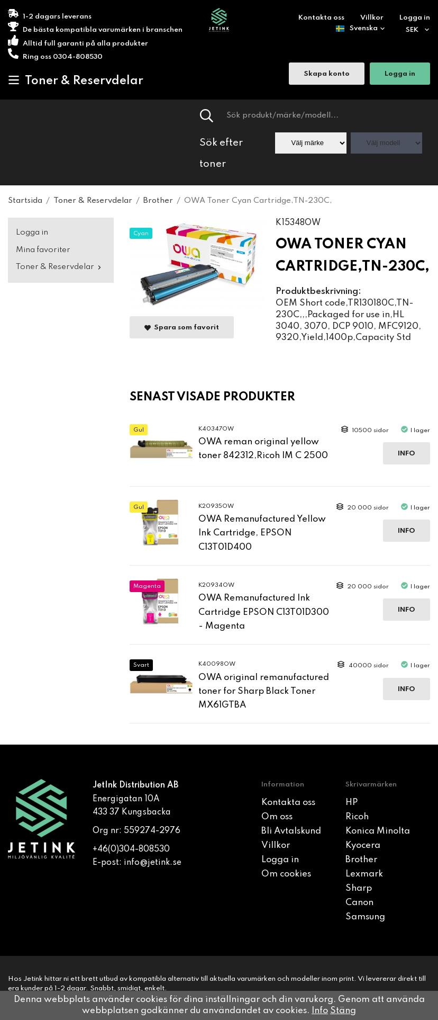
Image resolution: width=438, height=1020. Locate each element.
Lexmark (364, 874)
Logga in (414, 17)
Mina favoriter (43, 250)
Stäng (343, 1010)
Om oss (277, 816)
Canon (359, 902)
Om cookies (286, 874)
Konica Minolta (377, 831)
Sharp (358, 888)
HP (351, 802)
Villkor (372, 17)
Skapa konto (327, 73)
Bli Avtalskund (291, 831)
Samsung (365, 916)
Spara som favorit (181, 327)
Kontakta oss (321, 17)
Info (406, 453)
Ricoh (357, 816)
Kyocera (362, 845)
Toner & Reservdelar (75, 80)
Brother (361, 859)
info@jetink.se (152, 862)
